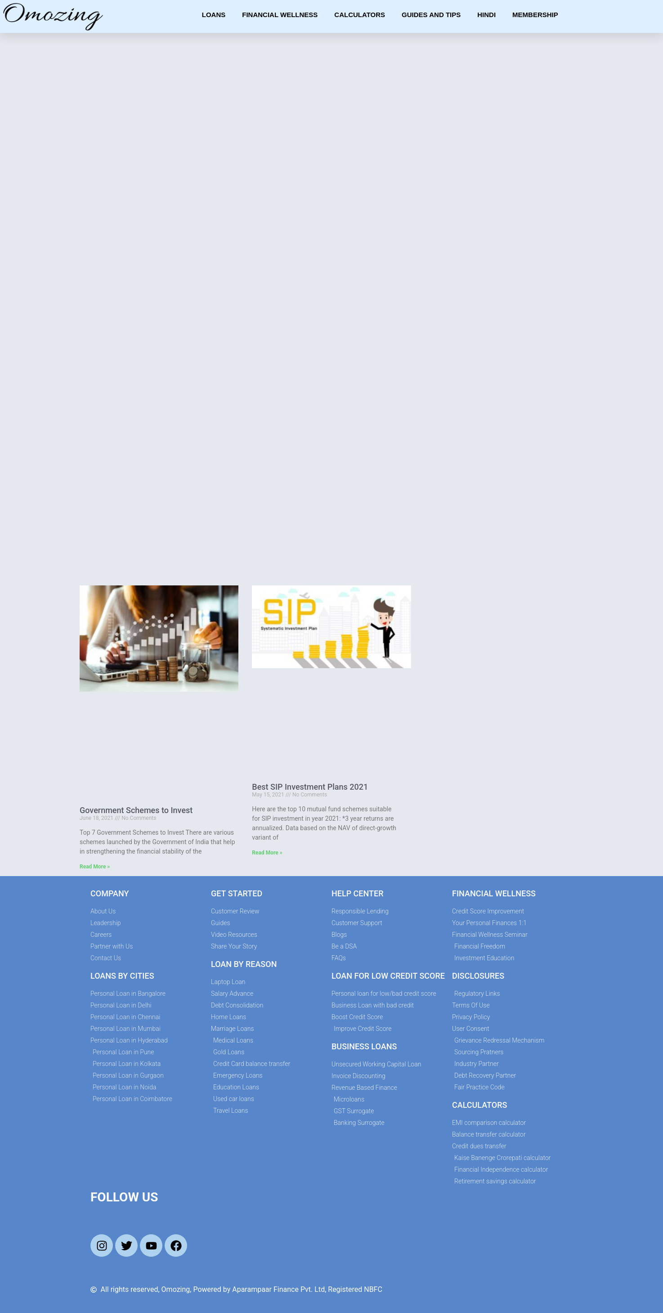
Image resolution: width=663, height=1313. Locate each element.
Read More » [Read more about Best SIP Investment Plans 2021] (267, 853)
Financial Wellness (280, 14)
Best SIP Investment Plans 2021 (310, 786)
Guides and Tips (431, 14)
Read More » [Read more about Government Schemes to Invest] (95, 866)
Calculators (359, 14)
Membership (535, 14)
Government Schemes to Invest (136, 810)
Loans (214, 14)
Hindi (486, 14)
